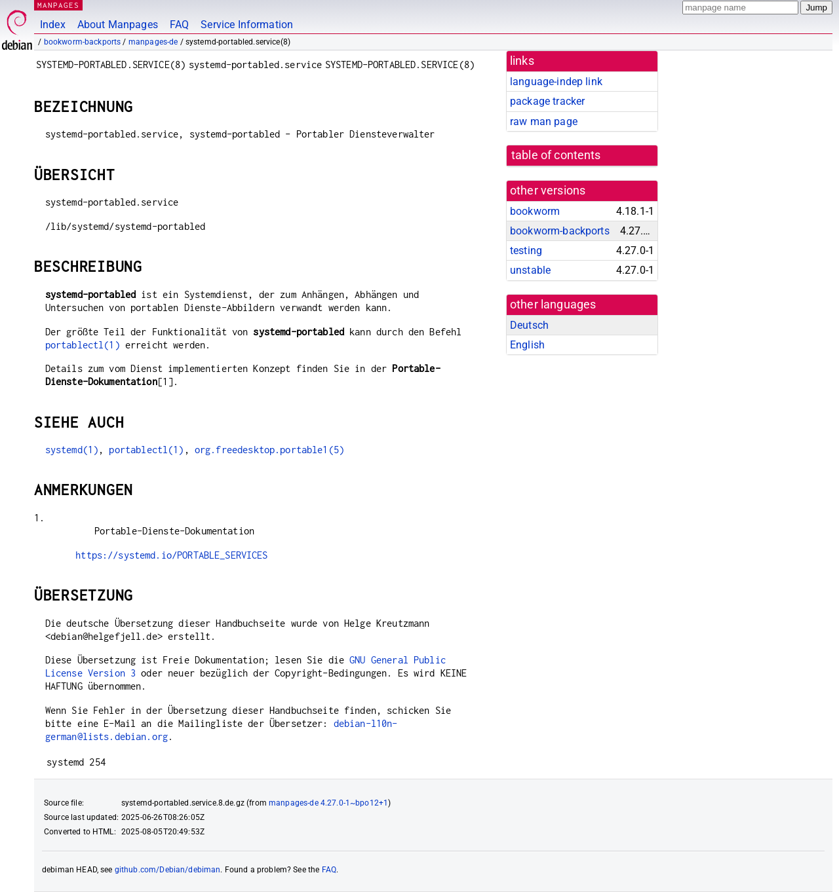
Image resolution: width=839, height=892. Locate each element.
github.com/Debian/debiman (168, 869)
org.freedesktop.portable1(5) (269, 449)
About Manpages (117, 24)
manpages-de (153, 41)
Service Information (247, 24)
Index (53, 24)
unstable (530, 270)
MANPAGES (58, 5)
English (527, 345)
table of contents (556, 155)
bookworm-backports (82, 41)
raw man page (543, 121)
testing (526, 250)
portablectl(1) (82, 344)
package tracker (547, 101)
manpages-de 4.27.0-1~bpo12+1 (328, 803)
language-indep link (556, 81)
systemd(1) (72, 449)
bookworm (535, 211)
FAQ (179, 24)
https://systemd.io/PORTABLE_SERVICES (171, 555)
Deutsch (529, 325)
